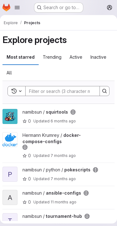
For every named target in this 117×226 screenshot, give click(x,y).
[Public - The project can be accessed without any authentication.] (73, 112)
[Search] (66, 91)
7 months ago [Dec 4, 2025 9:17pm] (63, 178)
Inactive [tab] (98, 57)
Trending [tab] (52, 57)
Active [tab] (76, 57)
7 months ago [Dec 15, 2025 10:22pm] (63, 155)
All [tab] (9, 72)
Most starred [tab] (21, 57)
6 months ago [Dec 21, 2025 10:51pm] (63, 121)
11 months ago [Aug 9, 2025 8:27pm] (63, 202)
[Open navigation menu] (17, 8)
